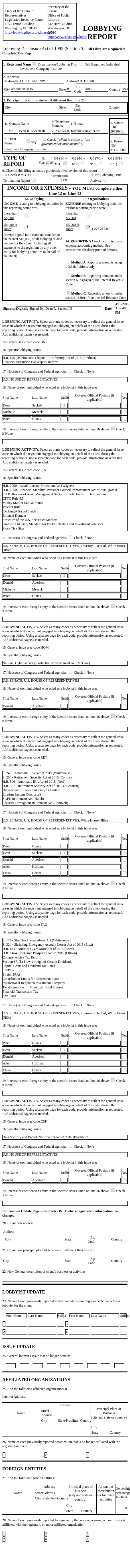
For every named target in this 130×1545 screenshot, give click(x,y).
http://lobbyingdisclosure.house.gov (29, 32)
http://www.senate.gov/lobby (67, 37)
